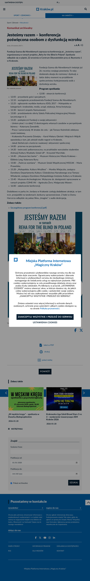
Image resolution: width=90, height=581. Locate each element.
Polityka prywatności (49, 309)
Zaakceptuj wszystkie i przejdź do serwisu (45, 317)
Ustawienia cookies (45, 323)
